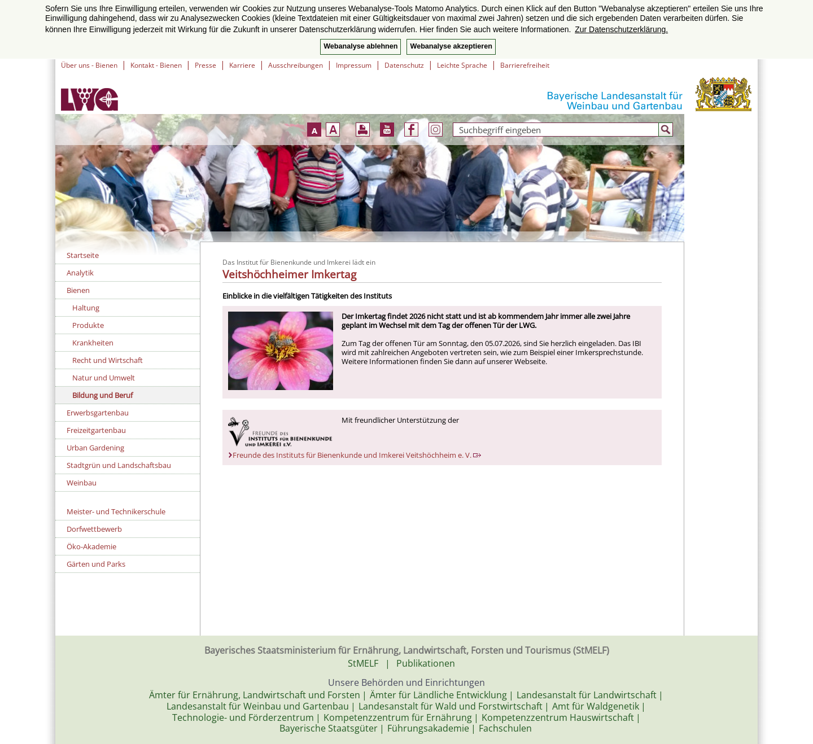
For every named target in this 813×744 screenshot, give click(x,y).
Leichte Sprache (462, 65)
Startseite (83, 255)
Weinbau (82, 483)
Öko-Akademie (91, 546)
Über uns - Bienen (89, 65)
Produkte (88, 325)
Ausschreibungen (295, 65)
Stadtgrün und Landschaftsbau (119, 465)
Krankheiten (92, 343)
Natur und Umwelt (103, 378)
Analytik (80, 273)
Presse (205, 65)
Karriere (242, 65)
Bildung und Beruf (102, 395)
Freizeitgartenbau (96, 430)
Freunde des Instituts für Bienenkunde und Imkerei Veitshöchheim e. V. (357, 455)
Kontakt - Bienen (156, 65)
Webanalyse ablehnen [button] (360, 46)
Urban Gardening (95, 448)
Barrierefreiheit (524, 65)
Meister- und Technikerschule (116, 511)
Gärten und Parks (96, 564)
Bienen (78, 290)
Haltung (85, 308)
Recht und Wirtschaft (107, 360)
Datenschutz (404, 65)
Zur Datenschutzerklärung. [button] (621, 29)
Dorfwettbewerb (94, 529)
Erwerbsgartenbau (98, 413)
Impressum (353, 65)
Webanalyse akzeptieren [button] (451, 46)
